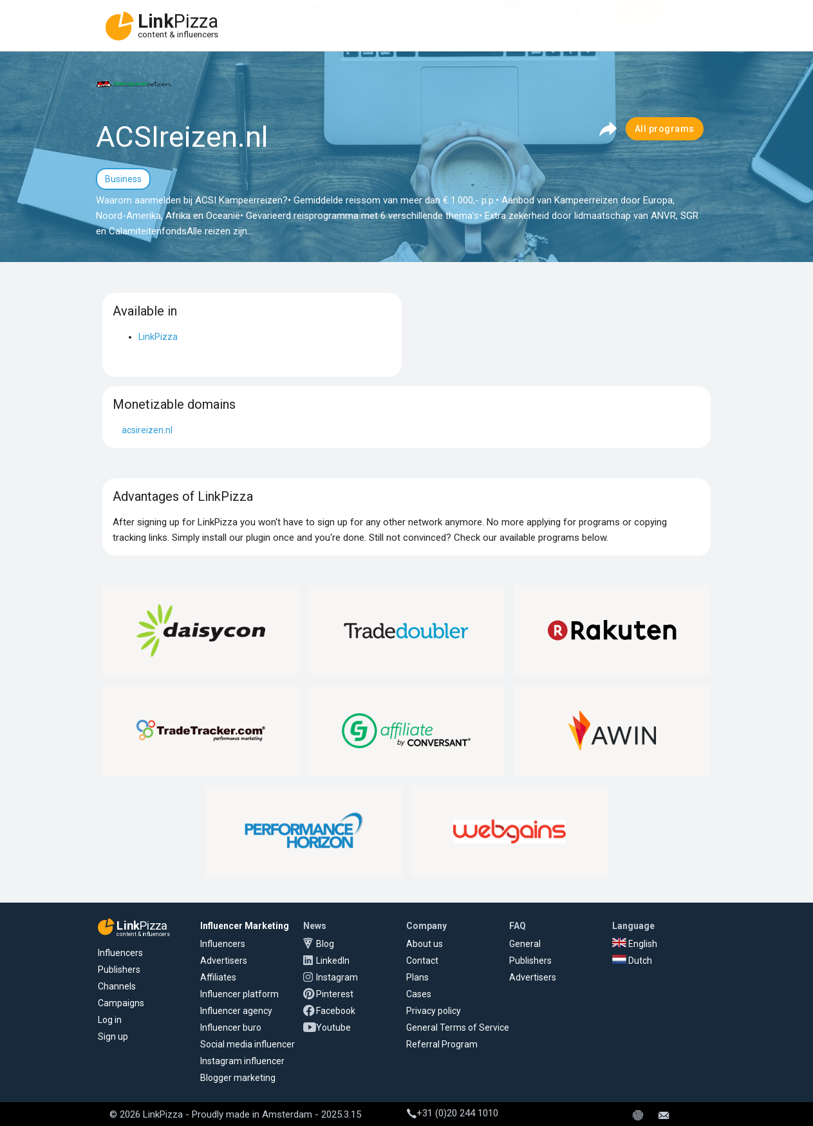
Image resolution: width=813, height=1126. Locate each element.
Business (123, 179)
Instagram (337, 977)
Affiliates (391, 18)
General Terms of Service (457, 1027)
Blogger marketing (238, 1078)
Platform (456, 18)
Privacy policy (433, 1011)
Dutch (632, 960)
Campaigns (121, 1003)
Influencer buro (230, 1027)
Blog (325, 944)
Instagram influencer (242, 1061)
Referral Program (442, 1044)
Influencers (321, 18)
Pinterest (334, 994)
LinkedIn (333, 960)
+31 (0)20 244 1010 (452, 1113)
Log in (110, 1020)
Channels (117, 986)
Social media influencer (247, 1044)
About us (424, 944)
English (634, 944)
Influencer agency (236, 1011)
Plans (417, 977)
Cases (418, 994)
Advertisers (247, 18)
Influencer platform (239, 994)
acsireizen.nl (147, 430)
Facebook (335, 1011)
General (525, 944)
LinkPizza (158, 337)
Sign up (113, 1036)
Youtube (333, 1027)
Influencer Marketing (244, 926)
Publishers (119, 969)
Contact (422, 960)
